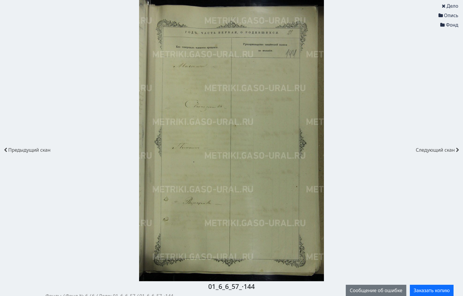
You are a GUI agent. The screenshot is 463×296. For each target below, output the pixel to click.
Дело (450, 6)
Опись (448, 15)
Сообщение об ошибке (376, 290)
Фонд (449, 25)
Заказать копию (432, 290)
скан (27, 150)
